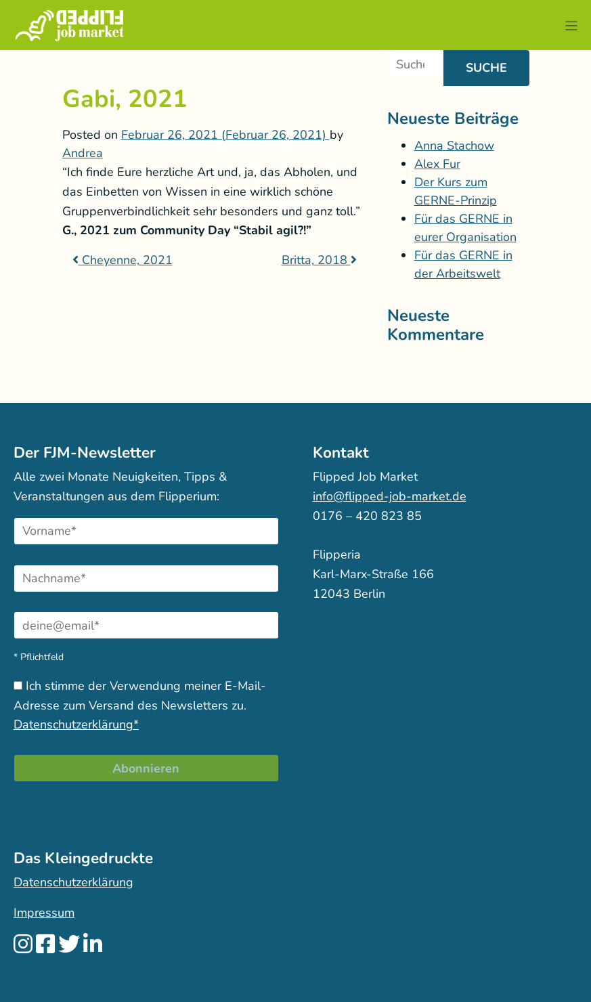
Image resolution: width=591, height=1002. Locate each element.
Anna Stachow (454, 145)
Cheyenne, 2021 (122, 260)
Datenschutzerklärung (73, 882)
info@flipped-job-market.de (389, 496)
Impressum (44, 913)
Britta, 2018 (319, 260)
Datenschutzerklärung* (76, 724)
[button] (571, 25)
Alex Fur (437, 164)
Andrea (82, 153)
